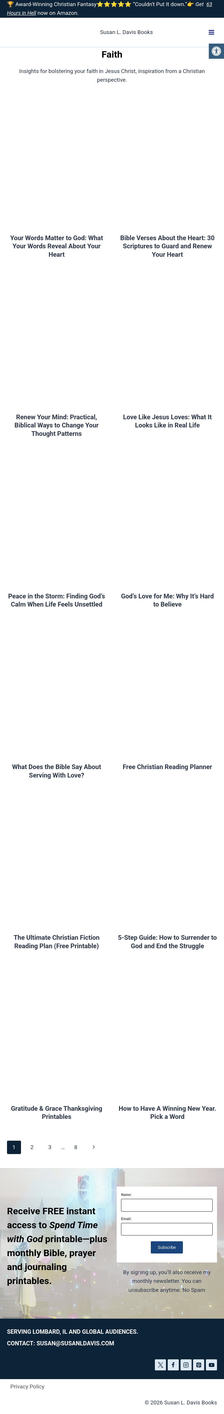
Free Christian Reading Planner (167, 767)
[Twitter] (160, 1364)
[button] (216, 51)
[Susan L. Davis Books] (80, 32)
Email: (126, 1219)
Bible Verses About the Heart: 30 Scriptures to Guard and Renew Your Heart (167, 246)
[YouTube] (211, 1364)
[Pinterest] (198, 1364)
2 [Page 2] (32, 1147)
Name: (126, 1195)
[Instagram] (186, 1364)
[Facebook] (173, 1364)
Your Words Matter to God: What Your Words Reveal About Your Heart (56, 246)
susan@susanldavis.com (75, 1343)
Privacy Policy (27, 1386)
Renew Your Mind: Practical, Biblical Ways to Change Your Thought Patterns (57, 425)
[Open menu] (211, 32)
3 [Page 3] (50, 1147)
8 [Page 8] (76, 1147)
